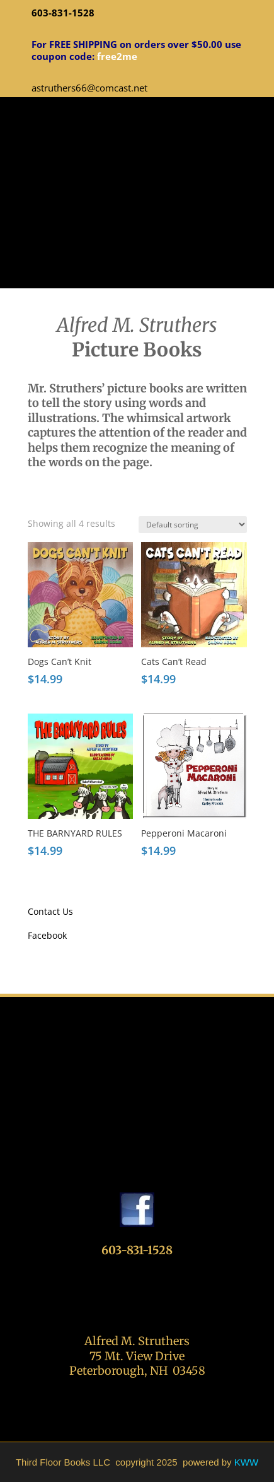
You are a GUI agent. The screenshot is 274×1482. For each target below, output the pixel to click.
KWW (246, 1462)
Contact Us (50, 911)
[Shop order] (193, 524)
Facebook (47, 935)
